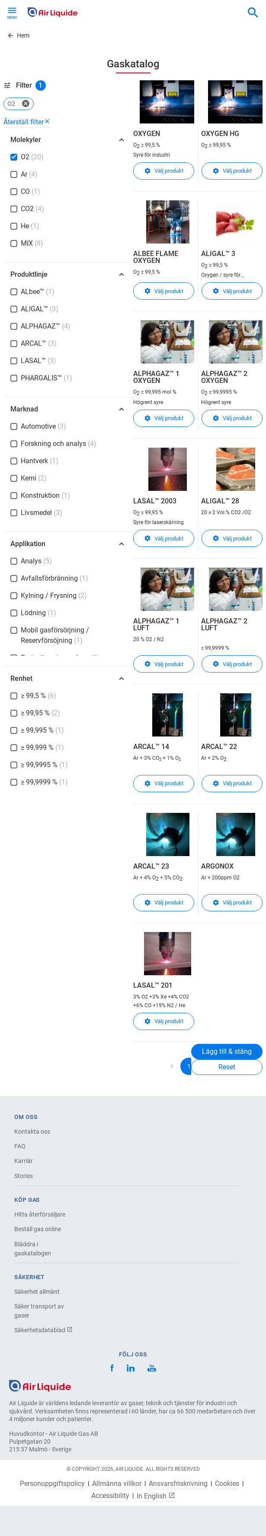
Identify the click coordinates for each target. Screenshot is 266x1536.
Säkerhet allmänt (37, 1291)
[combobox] (253, 12)
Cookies (227, 1483)
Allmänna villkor (116, 1483)
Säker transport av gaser (39, 1311)
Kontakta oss (32, 1131)
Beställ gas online (37, 1229)
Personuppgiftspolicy (52, 1483)
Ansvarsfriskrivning (178, 1483)
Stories (23, 1176)
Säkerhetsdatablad (43, 1330)
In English (156, 1496)
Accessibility (110, 1495)
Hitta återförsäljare (39, 1214)
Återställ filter (27, 122)
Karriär (23, 1160)
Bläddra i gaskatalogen (32, 1249)
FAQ (20, 1146)
